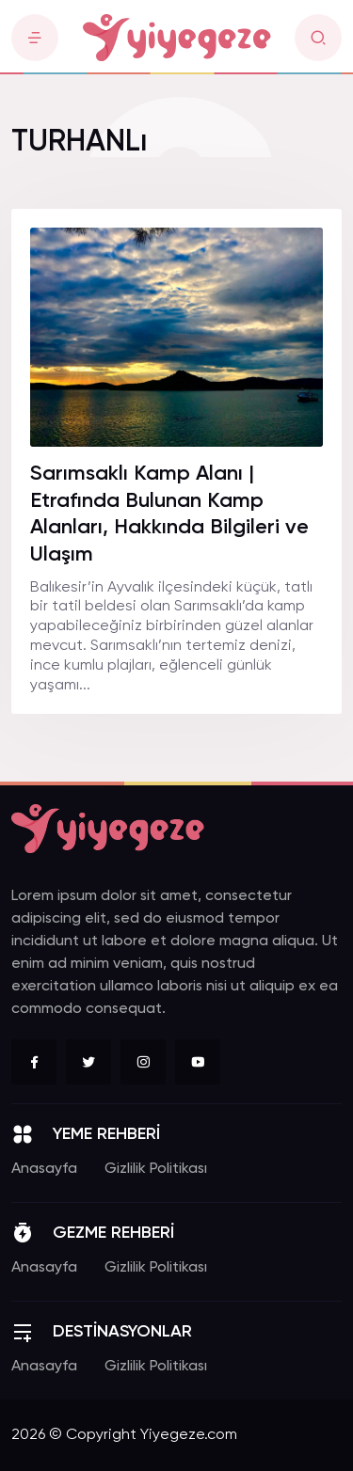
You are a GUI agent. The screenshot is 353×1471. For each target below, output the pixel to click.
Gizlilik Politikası (155, 1169)
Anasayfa (44, 1169)
